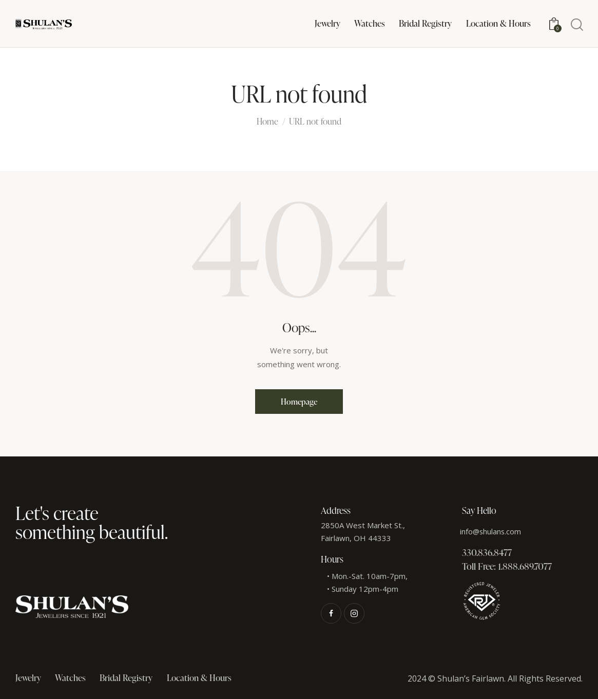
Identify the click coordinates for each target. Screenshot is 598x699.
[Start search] (576, 25)
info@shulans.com (491, 531)
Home (267, 122)
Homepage (299, 401)
